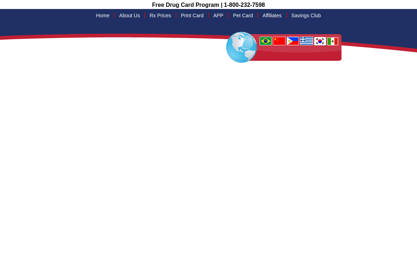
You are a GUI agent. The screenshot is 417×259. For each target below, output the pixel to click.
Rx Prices (160, 15)
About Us (129, 15)
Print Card (192, 15)
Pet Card (243, 15)
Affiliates (272, 15)
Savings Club (306, 15)
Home (102, 15)
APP (218, 15)
